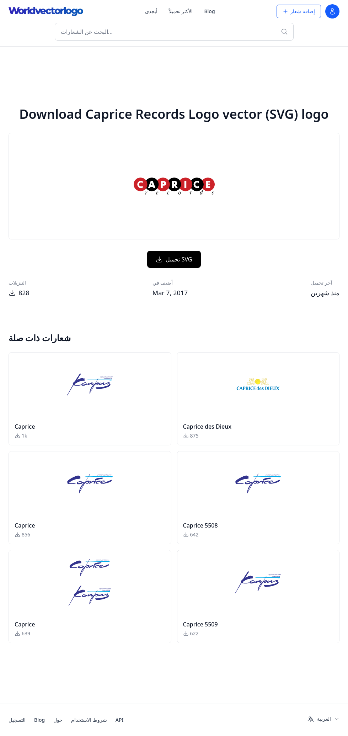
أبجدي (151, 11)
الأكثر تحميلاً (181, 11)
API (120, 719)
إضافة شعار (299, 11)
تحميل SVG (174, 259)
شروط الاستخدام (89, 719)
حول (58, 719)
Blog (209, 11)
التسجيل (17, 719)
